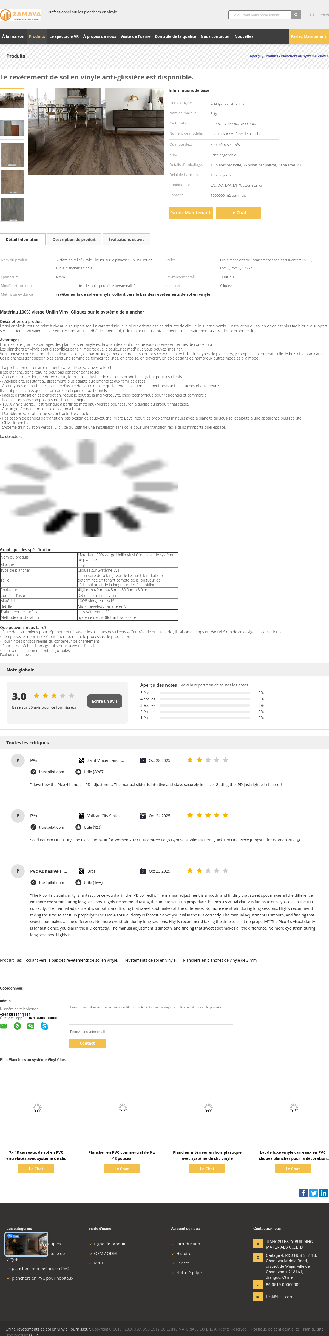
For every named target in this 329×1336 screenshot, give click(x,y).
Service (180, 1263)
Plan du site (313, 1329)
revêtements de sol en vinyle (150, 960)
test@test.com (279, 1296)
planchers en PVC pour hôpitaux (40, 1278)
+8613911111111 (15, 1014)
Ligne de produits (108, 1243)
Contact (87, 1043)
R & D (97, 1263)
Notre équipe (186, 1272)
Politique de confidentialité (275, 1329)
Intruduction (185, 1243)
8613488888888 (43, 1018)
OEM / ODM (103, 1253)
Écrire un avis (105, 701)
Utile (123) (93, 827)
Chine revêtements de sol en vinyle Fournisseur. (48, 1329)
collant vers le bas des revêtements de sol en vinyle (71, 960)
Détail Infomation (23, 239)
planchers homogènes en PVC (38, 1268)
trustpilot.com (51, 772)
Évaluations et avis (126, 239)
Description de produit (74, 239)
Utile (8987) (94, 772)
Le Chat (238, 213)
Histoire (181, 1253)
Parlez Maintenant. (309, 36)
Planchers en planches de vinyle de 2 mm (220, 960)
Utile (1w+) (93, 883)
